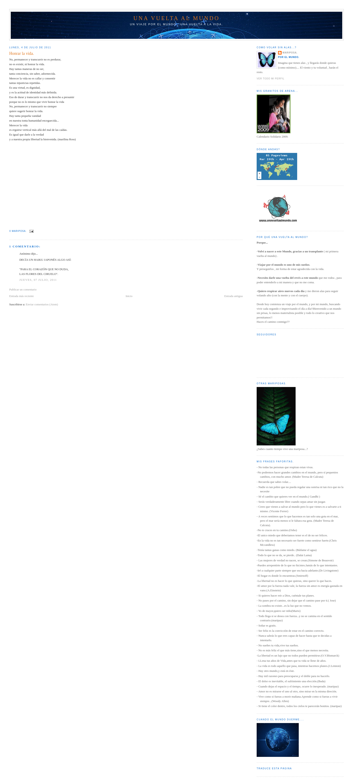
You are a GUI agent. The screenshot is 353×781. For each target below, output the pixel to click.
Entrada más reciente (21, 296)
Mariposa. (290, 52)
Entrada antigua (233, 296)
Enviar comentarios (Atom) (42, 304)
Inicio (129, 296)
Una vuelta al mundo (176, 18)
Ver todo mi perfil (270, 78)
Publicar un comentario (22, 289)
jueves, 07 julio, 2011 (38, 279)
